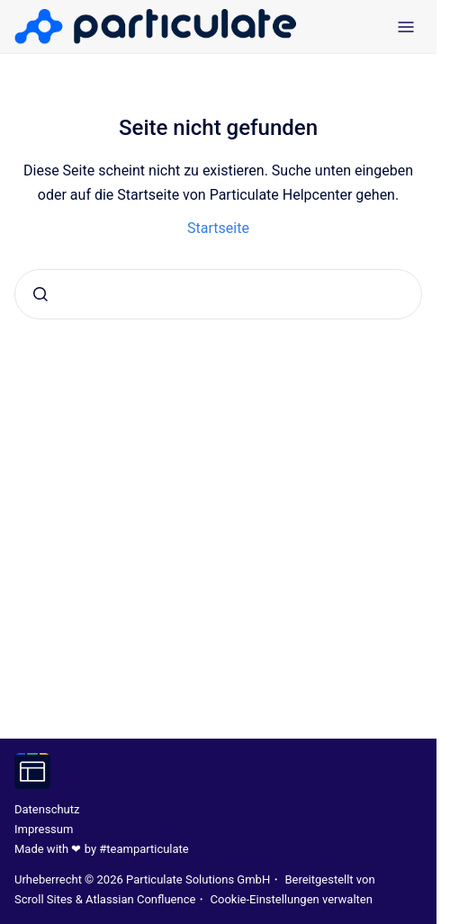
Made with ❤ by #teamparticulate (101, 849)
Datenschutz (46, 809)
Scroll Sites (43, 899)
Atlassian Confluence (140, 899)
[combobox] (218, 294)
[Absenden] (40, 294)
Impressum (43, 829)
